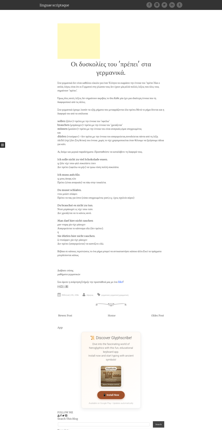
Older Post (157, 315)
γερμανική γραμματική (119, 295)
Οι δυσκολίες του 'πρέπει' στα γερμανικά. (111, 68)
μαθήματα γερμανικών (68, 274)
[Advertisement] (78, 41)
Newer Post (65, 315)
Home (112, 315)
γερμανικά (105, 295)
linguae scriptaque (54, 5)
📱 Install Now (111, 395)
